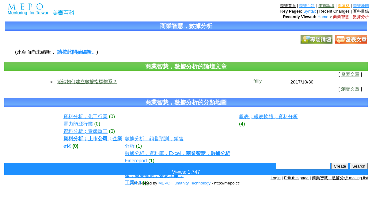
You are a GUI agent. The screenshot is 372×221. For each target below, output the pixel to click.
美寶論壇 (326, 5)
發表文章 (350, 74)
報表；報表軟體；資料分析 (268, 116)
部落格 (344, 5)
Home (322, 16)
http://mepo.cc (227, 183)
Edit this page (296, 178)
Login (276, 178)
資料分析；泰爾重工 (85, 131)
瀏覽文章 (350, 89)
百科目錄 (361, 11)
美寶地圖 (361, 5)
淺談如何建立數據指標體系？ (87, 81)
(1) (139, 146)
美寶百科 (307, 5)
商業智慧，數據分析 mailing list (340, 178)
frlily (257, 80)
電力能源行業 (78, 123)
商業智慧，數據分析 (351, 16)
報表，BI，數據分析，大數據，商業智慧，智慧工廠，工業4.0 (154, 175)
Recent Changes (334, 11)
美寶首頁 (288, 5)
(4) (242, 123)
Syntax (309, 11)
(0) (112, 116)
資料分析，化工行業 (85, 116)
